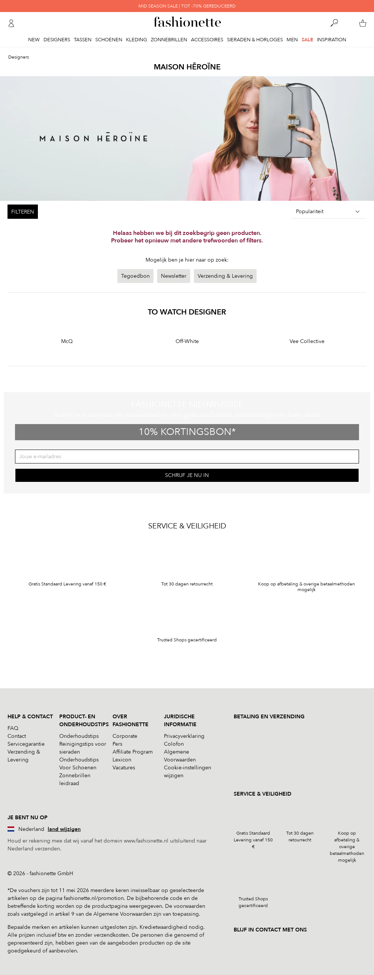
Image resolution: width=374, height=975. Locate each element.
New (34, 39)
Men (292, 39)
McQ (67, 341)
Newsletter (173, 276)
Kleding (136, 39)
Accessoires (207, 39)
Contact (17, 736)
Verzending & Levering (225, 276)
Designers (57, 39)
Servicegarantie (26, 744)
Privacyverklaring (184, 736)
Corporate (125, 736)
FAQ (13, 728)
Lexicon (122, 759)
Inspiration (331, 39)
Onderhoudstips (79, 736)
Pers (117, 744)
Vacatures (124, 767)
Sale (307, 39)
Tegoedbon (135, 276)
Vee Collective (307, 341)
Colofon (174, 744)
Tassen (83, 39)
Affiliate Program (133, 751)
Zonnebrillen (169, 39)
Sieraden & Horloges (255, 39)
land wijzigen (64, 829)
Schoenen (108, 39)
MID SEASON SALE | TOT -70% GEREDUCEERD (187, 6)
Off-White (187, 341)
